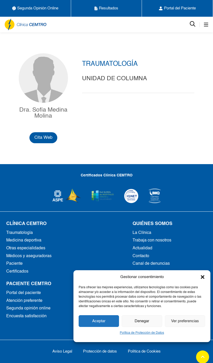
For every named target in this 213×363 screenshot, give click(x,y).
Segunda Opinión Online (35, 8)
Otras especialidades (25, 248)
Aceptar (98, 321)
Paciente (14, 264)
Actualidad (142, 248)
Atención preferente (24, 301)
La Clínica (142, 233)
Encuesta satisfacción (26, 316)
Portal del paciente (23, 293)
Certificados (17, 271)
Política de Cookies (144, 351)
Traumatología (19, 233)
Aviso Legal (62, 351)
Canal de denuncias (151, 264)
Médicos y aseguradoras (29, 256)
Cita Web (43, 137)
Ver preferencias (185, 321)
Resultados (106, 8)
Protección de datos (100, 351)
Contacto (141, 256)
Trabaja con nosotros (152, 240)
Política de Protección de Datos (142, 333)
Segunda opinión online (28, 308)
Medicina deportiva (23, 240)
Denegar (142, 321)
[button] (202, 277)
